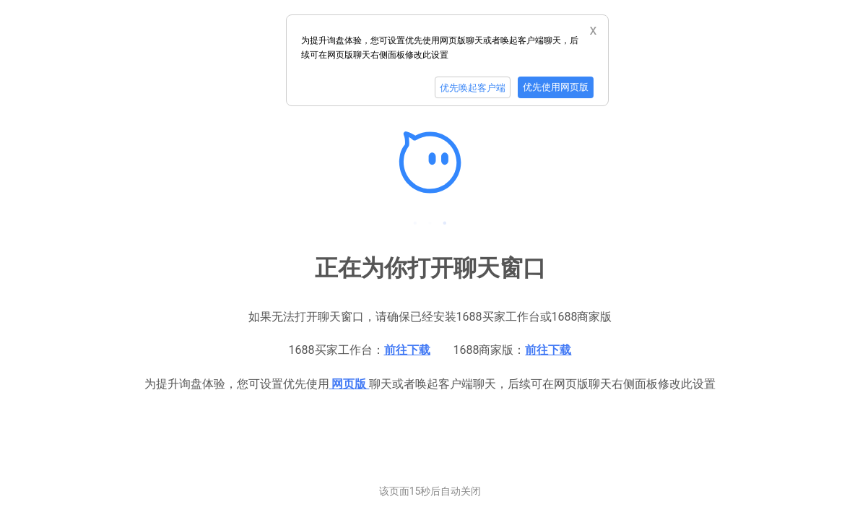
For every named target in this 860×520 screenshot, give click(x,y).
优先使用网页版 (555, 87)
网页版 (349, 384)
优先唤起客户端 (472, 87)
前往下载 (407, 350)
